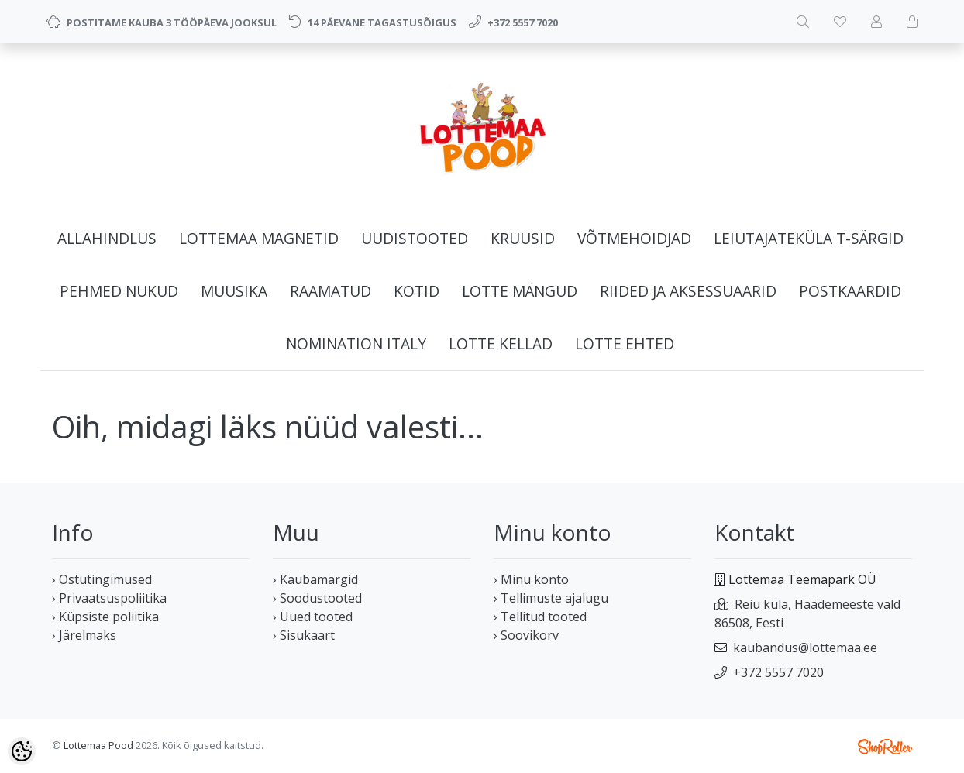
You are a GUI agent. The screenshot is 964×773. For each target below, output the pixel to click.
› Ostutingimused (102, 579)
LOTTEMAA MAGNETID (259, 238)
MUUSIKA (234, 290)
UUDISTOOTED (414, 238)
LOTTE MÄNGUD (519, 290)
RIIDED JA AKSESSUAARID (688, 290)
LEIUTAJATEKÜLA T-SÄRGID (809, 238)
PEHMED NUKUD (119, 290)
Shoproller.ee (885, 746)
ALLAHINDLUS (107, 238)
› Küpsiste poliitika (105, 616)
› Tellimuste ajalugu (551, 597)
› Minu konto (531, 579)
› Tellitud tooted (540, 616)
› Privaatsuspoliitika (109, 597)
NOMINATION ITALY (356, 343)
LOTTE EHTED (624, 343)
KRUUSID (523, 238)
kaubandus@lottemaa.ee (805, 647)
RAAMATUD (330, 290)
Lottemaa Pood (98, 745)
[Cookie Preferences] (22, 751)
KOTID (416, 290)
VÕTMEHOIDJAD (634, 238)
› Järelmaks (84, 635)
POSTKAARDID (850, 290)
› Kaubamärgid (315, 579)
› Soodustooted (317, 597)
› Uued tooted (313, 616)
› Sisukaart (304, 635)
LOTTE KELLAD (501, 343)
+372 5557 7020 (778, 672)
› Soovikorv (526, 635)
